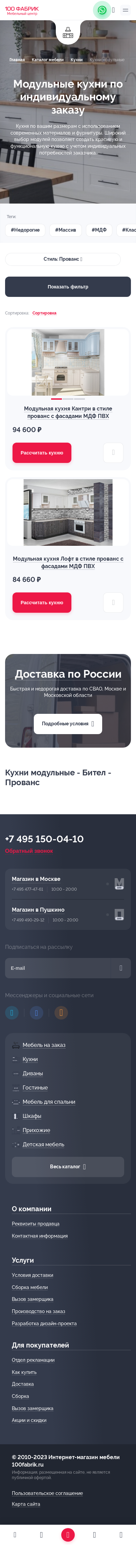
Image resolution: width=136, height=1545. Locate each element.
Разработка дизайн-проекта (44, 1323)
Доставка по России (68, 674)
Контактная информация (40, 1236)
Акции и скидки (29, 1420)
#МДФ (99, 230)
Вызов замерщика (32, 1299)
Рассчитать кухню (42, 452)
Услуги (23, 1260)
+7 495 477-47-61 (27, 889)
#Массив (65, 230)
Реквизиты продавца (36, 1223)
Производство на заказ (38, 1311)
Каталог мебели (48, 59)
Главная (17, 59)
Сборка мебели (30, 1287)
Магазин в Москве (36, 879)
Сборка (20, 1396)
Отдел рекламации (33, 1360)
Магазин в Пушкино (38, 910)
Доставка (23, 1384)
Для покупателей (40, 1345)
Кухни (77, 59)
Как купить (24, 1372)
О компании (31, 1209)
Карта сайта (26, 1504)
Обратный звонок (29, 851)
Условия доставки (32, 1275)
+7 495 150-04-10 (44, 839)
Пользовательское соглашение (47, 1493)
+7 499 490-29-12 (28, 920)
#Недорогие (25, 230)
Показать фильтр (68, 286)
